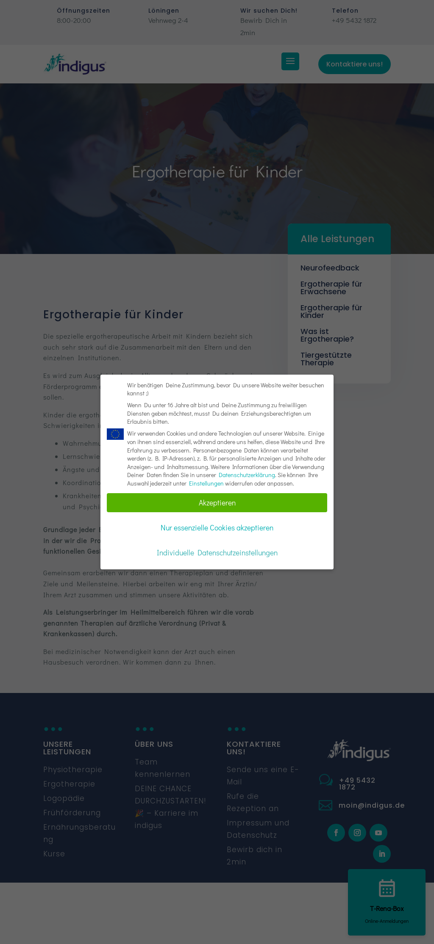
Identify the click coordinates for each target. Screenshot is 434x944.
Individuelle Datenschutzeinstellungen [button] (217, 553)
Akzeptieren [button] (217, 503)
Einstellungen (206, 483)
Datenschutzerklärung (247, 475)
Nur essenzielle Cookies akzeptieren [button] (217, 528)
